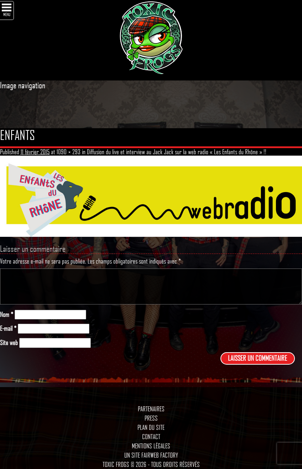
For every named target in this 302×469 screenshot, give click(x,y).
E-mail (8, 328)
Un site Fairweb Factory (151, 455)
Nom (6, 314)
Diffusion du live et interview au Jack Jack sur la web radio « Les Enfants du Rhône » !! (176, 152)
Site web (9, 342)
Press (151, 418)
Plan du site (151, 427)
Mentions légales (151, 446)
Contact (151, 437)
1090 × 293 (68, 152)
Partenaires (151, 409)
